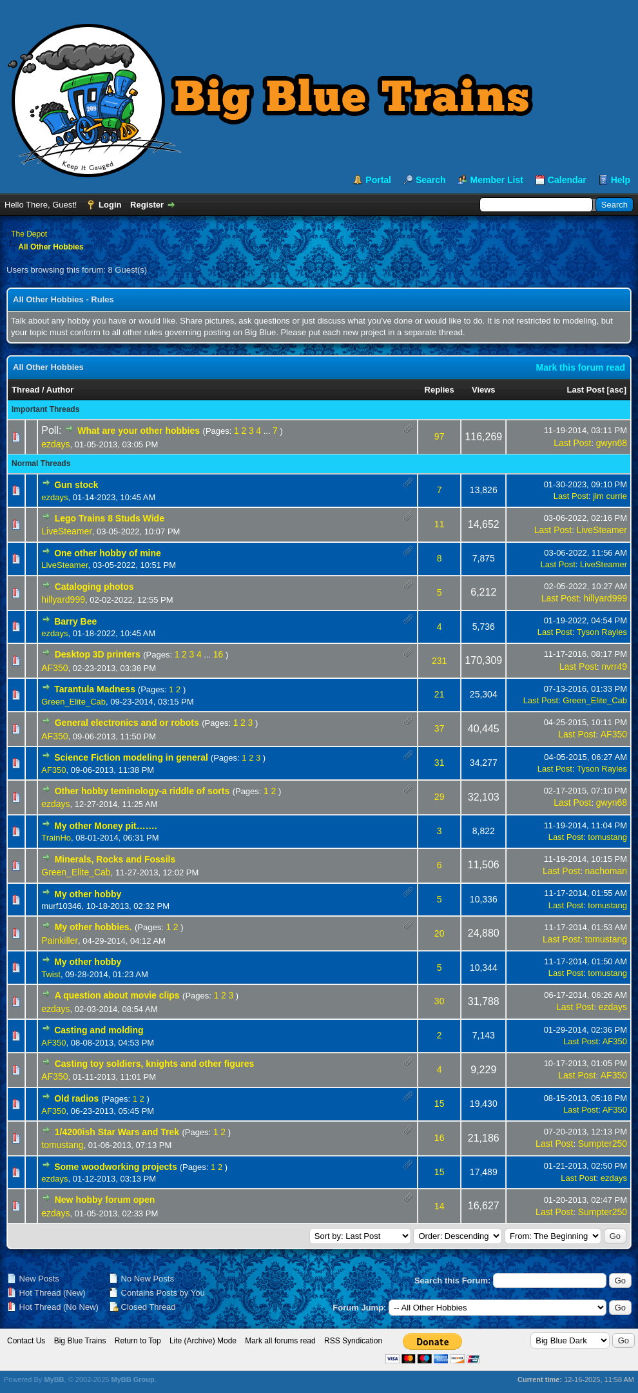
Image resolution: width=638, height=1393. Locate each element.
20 (439, 933)
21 (439, 694)
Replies (439, 390)
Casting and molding (98, 1030)
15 (439, 1103)
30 (439, 1001)
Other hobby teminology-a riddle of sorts (142, 791)
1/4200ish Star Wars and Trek (117, 1132)
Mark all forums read (280, 1340)
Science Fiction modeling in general (131, 757)
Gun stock (76, 485)
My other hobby (87, 894)
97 (439, 436)
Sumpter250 (602, 1143)
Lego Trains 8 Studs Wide (109, 518)
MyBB (54, 1379)
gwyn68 (611, 443)
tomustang (607, 837)
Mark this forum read (580, 367)
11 (439, 524)
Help (620, 180)
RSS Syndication (353, 1340)
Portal (378, 180)
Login (110, 204)
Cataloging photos (94, 586)
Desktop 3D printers (97, 654)
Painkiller (59, 940)
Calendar (567, 180)
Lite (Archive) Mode (203, 1340)
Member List (496, 180)
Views (484, 390)
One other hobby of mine (107, 553)
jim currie (610, 496)
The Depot (29, 234)
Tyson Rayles (602, 632)
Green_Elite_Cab (73, 701)
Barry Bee (75, 621)
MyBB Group (132, 1379)
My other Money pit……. (105, 826)
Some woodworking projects (115, 1167)
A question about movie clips (117, 995)
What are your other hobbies (138, 430)
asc (617, 390)
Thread (25, 390)
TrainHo (56, 838)
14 (439, 1206)
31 (439, 762)
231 (439, 661)
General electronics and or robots (127, 722)
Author (60, 390)
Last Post (585, 390)
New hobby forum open (105, 1199)
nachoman (606, 871)
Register (147, 204)
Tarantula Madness (94, 689)
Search (431, 180)
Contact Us (26, 1340)
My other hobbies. (93, 927)
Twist (51, 974)
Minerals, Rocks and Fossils (115, 859)
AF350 (54, 668)
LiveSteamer (66, 531)
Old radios (76, 1098)
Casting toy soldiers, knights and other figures (155, 1063)
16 (218, 654)
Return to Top (138, 1340)
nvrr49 (614, 666)
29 (439, 797)
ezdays (55, 444)
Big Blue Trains (80, 1340)
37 (439, 728)
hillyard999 (63, 599)
